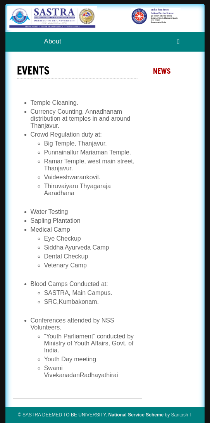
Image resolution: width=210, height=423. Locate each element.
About (52, 41)
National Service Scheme (136, 415)
